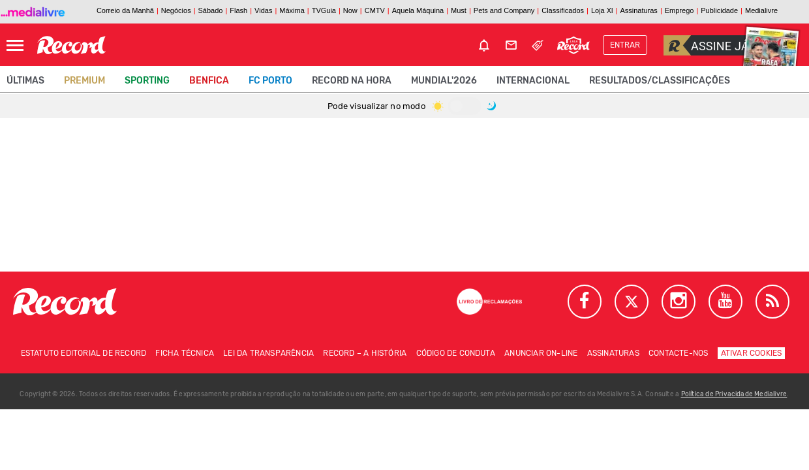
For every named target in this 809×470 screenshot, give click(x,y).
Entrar (625, 45)
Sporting (147, 80)
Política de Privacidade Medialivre (734, 394)
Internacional (533, 80)
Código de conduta (455, 353)
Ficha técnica (184, 353)
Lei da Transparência (268, 353)
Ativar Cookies (751, 353)
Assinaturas (613, 353)
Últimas (25, 80)
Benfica (209, 80)
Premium (84, 80)
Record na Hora (351, 80)
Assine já (706, 45)
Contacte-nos (678, 353)
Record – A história (364, 353)
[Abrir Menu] (15, 45)
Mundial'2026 (444, 80)
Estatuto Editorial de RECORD (84, 353)
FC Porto (270, 80)
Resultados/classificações (659, 80)
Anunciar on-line (540, 353)
